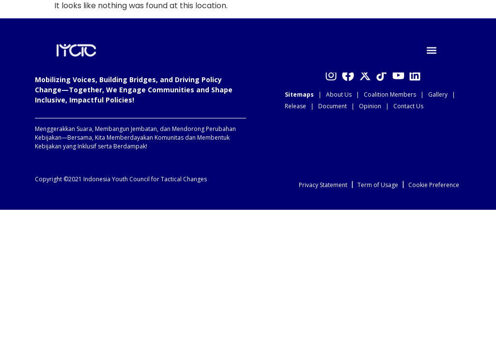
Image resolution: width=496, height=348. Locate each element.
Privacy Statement (323, 185)
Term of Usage (377, 185)
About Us (339, 94)
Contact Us (408, 106)
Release (295, 106)
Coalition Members (390, 94)
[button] (431, 50)
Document (332, 106)
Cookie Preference (433, 185)
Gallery (438, 94)
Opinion (370, 106)
